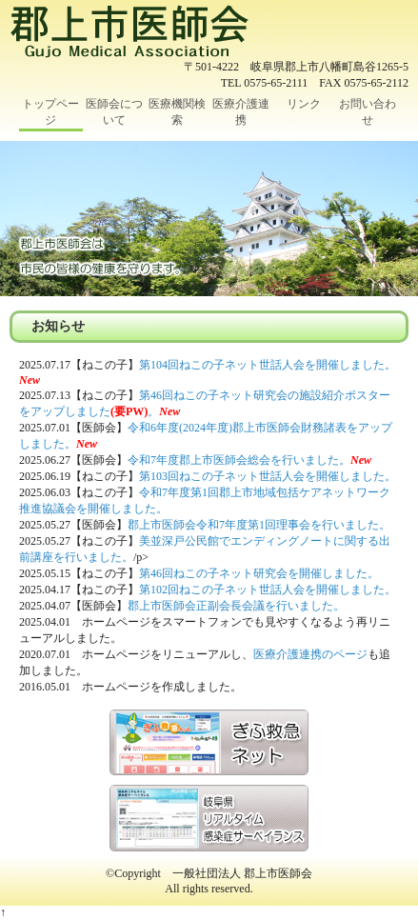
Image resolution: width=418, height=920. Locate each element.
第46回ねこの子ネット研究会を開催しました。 (259, 573)
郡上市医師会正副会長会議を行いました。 (236, 605)
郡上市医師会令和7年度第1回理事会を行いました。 (259, 524)
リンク (304, 103)
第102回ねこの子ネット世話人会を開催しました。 (267, 589)
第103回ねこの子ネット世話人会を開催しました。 (267, 476)
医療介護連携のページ (310, 654)
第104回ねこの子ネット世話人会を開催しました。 (267, 364)
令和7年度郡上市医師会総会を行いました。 (239, 460)
